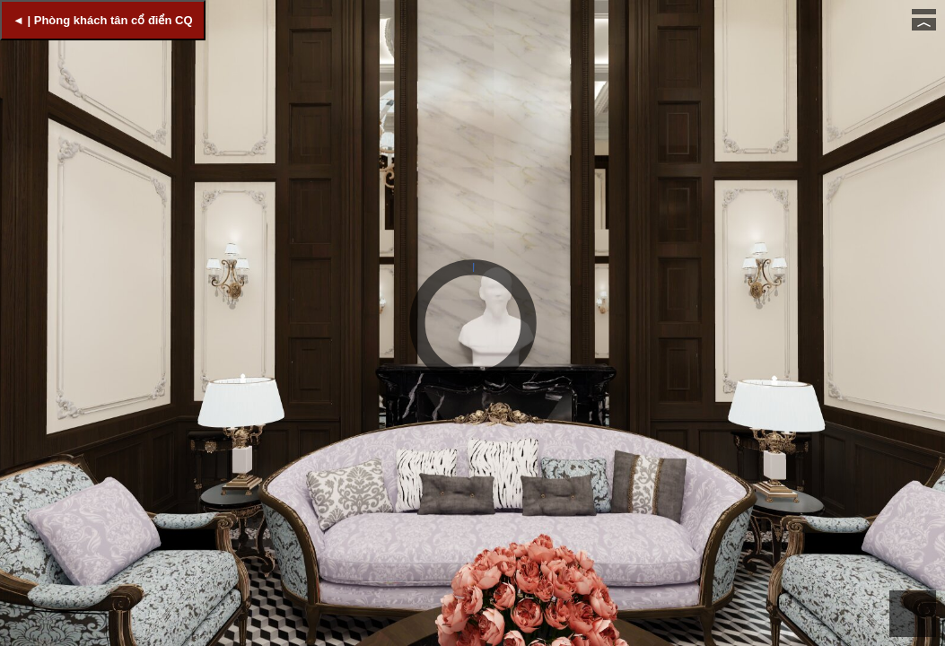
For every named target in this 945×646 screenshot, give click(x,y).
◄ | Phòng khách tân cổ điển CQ (103, 20)
